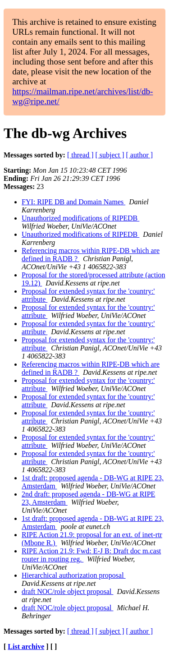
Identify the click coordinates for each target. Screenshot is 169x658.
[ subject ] (110, 155)
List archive (26, 646)
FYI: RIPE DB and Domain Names (73, 202)
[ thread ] (80, 155)
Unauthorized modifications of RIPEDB (80, 218)
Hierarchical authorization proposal (74, 575)
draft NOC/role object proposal (68, 591)
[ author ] (139, 155)
